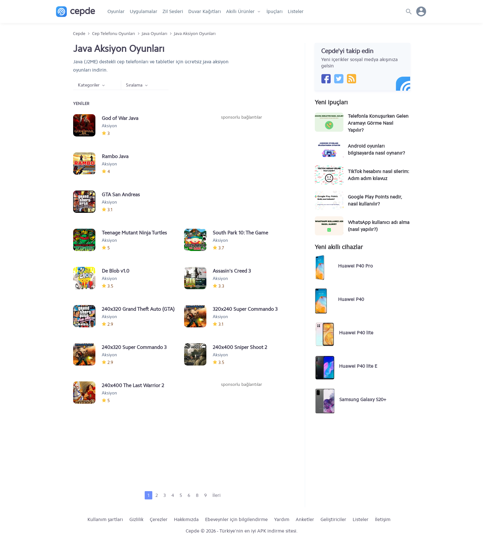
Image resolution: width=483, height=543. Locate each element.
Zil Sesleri (172, 11)
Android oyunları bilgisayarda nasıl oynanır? (376, 149)
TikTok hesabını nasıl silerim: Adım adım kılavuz (378, 175)
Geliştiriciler (333, 519)
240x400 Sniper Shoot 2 (240, 347)
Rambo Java (115, 156)
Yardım (281, 519)
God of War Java (120, 118)
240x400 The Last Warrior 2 (133, 385)
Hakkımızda (186, 519)
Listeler (296, 11)
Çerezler (159, 519)
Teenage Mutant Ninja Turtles (134, 233)
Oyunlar (116, 11)
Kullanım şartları (105, 519)
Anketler (305, 519)
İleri (216, 495)
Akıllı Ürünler (240, 11)
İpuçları (274, 11)
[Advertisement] (241, 168)
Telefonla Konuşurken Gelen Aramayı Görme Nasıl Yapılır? (378, 123)
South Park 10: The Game (240, 233)
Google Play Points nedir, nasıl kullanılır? (375, 200)
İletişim (382, 519)
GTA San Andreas (121, 194)
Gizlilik (136, 519)
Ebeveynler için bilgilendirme (236, 519)
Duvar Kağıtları (204, 11)
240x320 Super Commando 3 (134, 347)
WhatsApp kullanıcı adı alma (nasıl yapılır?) (379, 225)
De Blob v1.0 (115, 271)
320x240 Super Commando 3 (245, 309)
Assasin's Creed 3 (232, 271)
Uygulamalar (143, 11)
